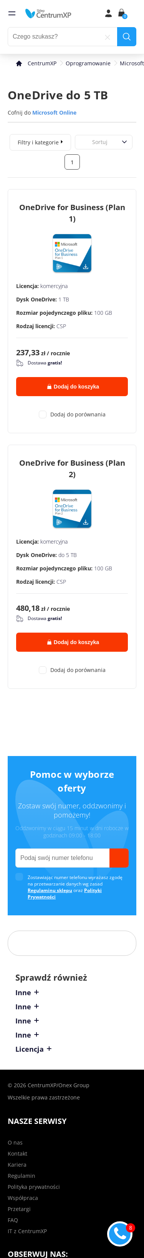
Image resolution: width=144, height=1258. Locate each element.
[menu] (12, 13)
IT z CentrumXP (27, 1231)
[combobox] (83, 142)
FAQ (13, 1220)
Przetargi (19, 1209)
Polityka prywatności (34, 1186)
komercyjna (54, 286)
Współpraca (23, 1197)
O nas (15, 1142)
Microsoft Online (54, 112)
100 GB (103, 312)
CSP (61, 326)
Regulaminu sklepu (50, 890)
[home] (48, 13)
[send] (119, 858)
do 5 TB (67, 555)
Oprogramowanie (88, 63)
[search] (126, 36)
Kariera (17, 1164)
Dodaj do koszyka (73, 387)
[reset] (107, 36)
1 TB (63, 299)
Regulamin (21, 1175)
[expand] (62, 141)
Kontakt (17, 1153)
